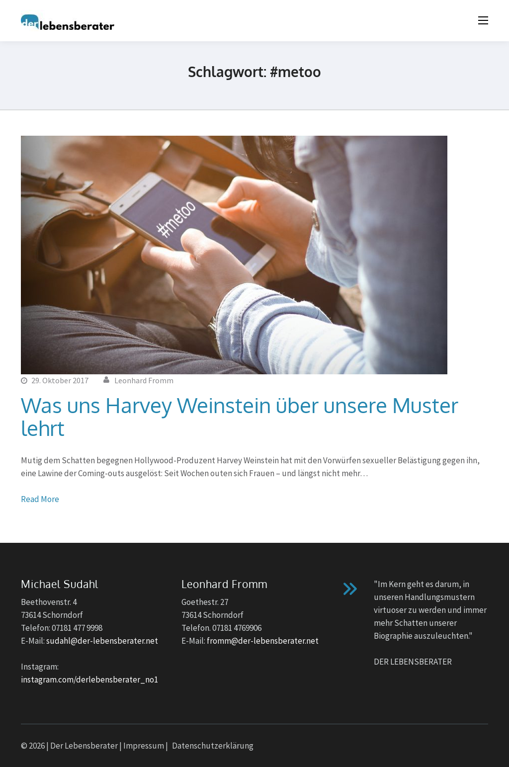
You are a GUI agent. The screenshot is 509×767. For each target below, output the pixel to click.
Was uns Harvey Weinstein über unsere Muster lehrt (239, 416)
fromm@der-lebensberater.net (263, 640)
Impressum (143, 745)
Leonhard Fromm (143, 380)
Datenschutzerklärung (213, 745)
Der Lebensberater (84, 745)
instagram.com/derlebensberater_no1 (89, 679)
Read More (40, 499)
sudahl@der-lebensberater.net (102, 640)
